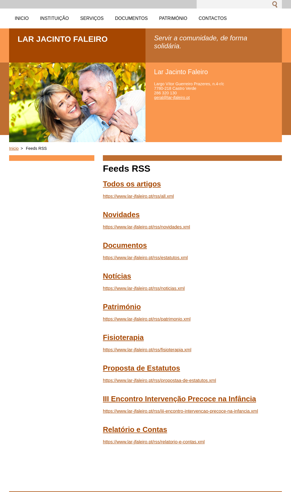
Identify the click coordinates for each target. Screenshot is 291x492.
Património (122, 307)
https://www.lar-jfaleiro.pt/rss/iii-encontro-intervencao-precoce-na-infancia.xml (180, 411)
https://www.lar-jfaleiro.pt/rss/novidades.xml (146, 227)
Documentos (125, 245)
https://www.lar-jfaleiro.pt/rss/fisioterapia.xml (147, 349)
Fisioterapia (123, 337)
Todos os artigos (132, 184)
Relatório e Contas (135, 429)
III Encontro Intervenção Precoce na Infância (179, 399)
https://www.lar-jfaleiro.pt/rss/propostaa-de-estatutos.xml (159, 380)
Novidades (121, 215)
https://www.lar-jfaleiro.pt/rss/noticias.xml (144, 288)
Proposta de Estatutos (141, 368)
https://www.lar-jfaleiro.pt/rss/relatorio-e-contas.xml (154, 441)
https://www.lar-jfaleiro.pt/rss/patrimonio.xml (147, 319)
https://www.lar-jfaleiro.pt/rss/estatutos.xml (145, 257)
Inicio (14, 148)
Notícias (117, 276)
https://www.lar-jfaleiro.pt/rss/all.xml (138, 196)
